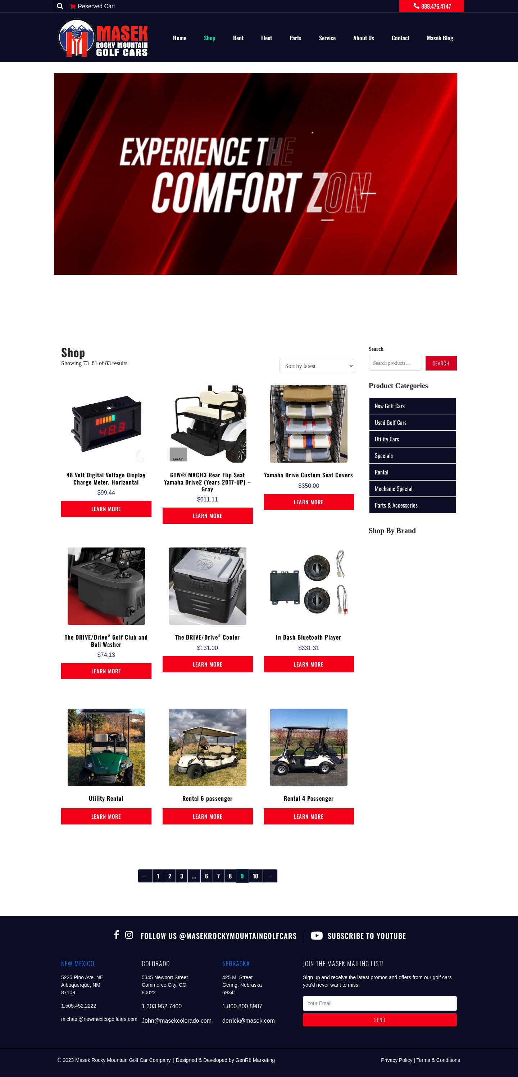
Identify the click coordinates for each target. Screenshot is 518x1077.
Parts (295, 37)
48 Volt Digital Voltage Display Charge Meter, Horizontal (106, 478)
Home (179, 37)
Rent (238, 37)
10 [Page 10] (255, 876)
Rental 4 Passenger (309, 798)
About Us (363, 37)
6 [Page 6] (206, 876)
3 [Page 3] (181, 876)
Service (327, 37)
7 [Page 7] (218, 876)
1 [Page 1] (158, 876)
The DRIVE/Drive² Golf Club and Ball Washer (106, 640)
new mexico (77, 963)
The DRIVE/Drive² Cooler (207, 637)
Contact (400, 37)
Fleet (266, 37)
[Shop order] (317, 366)
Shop (209, 37)
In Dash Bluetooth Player (308, 637)
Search (376, 349)
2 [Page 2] (169, 876)
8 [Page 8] (230, 876)
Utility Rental (106, 798)
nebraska (236, 963)
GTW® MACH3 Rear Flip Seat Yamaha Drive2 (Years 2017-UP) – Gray (207, 482)
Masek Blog (440, 37)
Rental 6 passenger (207, 798)
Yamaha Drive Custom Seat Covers (308, 475)
